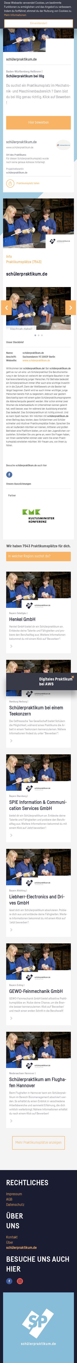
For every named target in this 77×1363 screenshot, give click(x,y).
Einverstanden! (38, 23)
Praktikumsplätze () (23, 262)
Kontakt (12, 1237)
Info (9, 257)
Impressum (14, 1194)
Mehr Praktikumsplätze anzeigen (38, 1142)
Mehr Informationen (15, 15)
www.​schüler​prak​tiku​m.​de (19, 147)
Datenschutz (15, 1205)
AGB (9, 1199)
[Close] (72, 677)
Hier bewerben (38, 122)
